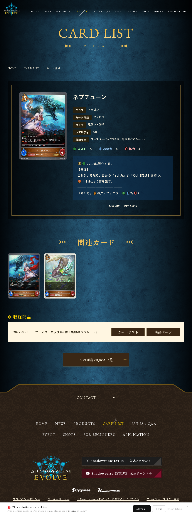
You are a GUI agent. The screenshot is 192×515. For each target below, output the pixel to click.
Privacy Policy (79, 510)
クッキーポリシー (58, 499)
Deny (159, 508)
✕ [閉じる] (187, 506)
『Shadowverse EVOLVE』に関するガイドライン (108, 499)
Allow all (141, 508)
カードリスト (128, 332)
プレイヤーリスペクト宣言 (162, 499)
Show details (174, 509)
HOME (12, 68)
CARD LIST (31, 68)
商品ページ (163, 332)
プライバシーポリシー (26, 499)
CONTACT (86, 398)
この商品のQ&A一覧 (96, 359)
